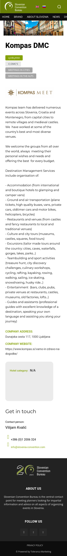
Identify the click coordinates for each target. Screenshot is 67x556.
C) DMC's (13, 64)
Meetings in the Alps (20, 76)
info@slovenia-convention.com (28, 447)
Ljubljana (14, 57)
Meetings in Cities (19, 70)
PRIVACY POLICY (35, 545)
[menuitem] (37, 6)
